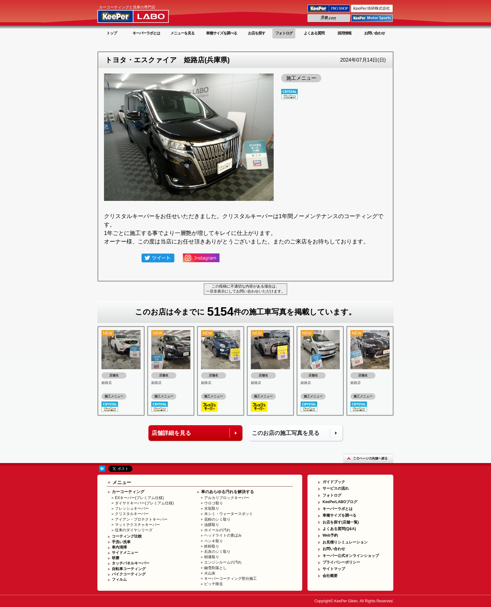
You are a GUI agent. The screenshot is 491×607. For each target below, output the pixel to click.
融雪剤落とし (215, 568)
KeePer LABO (142, 13)
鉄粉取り (211, 546)
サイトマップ (334, 569)
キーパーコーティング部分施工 (230, 578)
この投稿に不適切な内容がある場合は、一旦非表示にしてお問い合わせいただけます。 (245, 288)
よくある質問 (314, 33)
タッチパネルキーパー (130, 563)
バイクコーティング (129, 574)
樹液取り (211, 557)
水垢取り (211, 508)
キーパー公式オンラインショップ (351, 555)
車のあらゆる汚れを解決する (227, 491)
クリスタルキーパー (132, 514)
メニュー (121, 482)
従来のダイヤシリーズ (133, 530)
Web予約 (330, 535)
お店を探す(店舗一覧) (341, 522)
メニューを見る (182, 33)
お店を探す (256, 33)
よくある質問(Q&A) (339, 529)
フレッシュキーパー (132, 508)
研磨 (115, 558)
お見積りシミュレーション (345, 542)
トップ (111, 33)
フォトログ (283, 33)
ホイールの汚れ (217, 530)
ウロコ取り (213, 503)
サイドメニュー (125, 552)
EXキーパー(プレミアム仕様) (139, 498)
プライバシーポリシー (341, 562)
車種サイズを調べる (221, 33)
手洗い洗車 (121, 542)
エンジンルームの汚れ (223, 562)
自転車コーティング (129, 569)
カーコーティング (128, 491)
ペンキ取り (213, 541)
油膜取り (211, 525)
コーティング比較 (127, 536)
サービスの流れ (336, 488)
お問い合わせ (374, 33)
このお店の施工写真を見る (285, 433)
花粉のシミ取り (217, 519)
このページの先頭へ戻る (368, 458)
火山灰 (209, 573)
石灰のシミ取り (217, 551)
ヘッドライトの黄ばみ (223, 535)
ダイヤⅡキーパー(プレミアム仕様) (144, 503)
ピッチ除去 (213, 584)
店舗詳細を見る (171, 433)
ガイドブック (334, 482)
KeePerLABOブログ (340, 502)
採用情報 (344, 33)
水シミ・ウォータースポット (228, 514)
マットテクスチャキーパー (137, 525)
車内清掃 (119, 547)
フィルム (119, 579)
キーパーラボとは (146, 33)
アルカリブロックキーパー (226, 498)
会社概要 (330, 576)
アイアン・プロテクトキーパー (141, 519)
